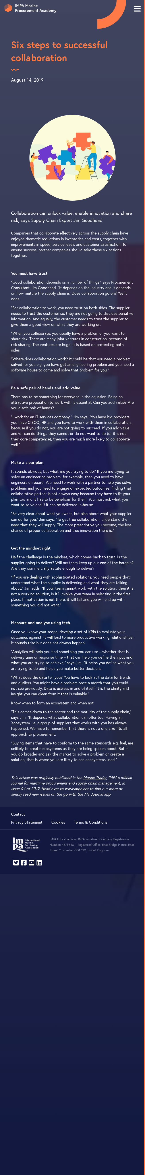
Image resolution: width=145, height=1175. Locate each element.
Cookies (58, 822)
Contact (18, 814)
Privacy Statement (27, 822)
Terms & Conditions (90, 822)
